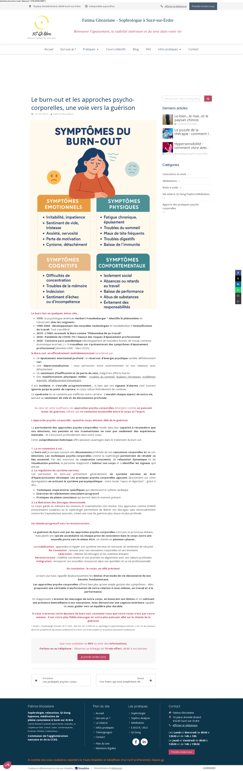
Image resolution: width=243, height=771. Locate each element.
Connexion (209, 767)
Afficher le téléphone (176, 6)
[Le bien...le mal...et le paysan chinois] (168, 119)
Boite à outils (170, 187)
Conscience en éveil (174, 174)
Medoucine (116, 768)
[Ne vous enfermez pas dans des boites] (168, 133)
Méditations (170, 181)
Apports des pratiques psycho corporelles (181, 206)
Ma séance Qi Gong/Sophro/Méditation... (187, 194)
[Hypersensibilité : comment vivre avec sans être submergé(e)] (168, 147)
